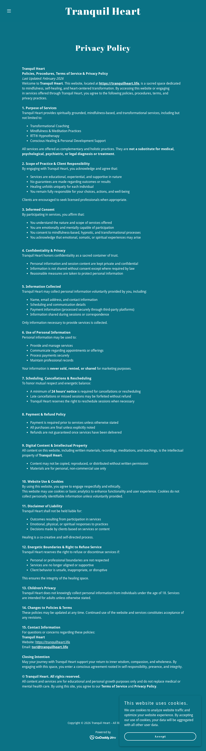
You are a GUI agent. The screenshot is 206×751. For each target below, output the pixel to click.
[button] (19, 11)
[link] (103, 14)
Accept (160, 736)
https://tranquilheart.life (52, 642)
